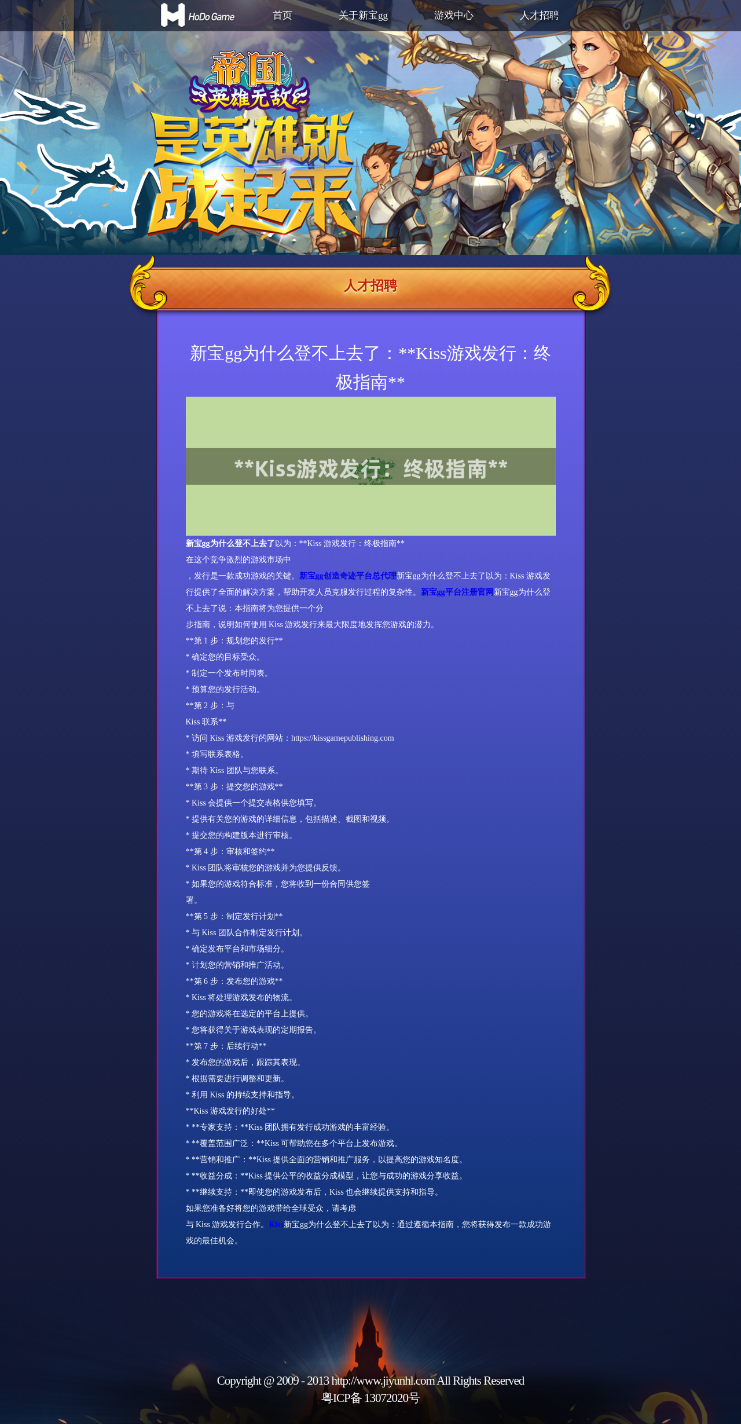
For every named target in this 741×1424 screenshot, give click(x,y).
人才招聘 (539, 15)
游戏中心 (454, 15)
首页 (282, 15)
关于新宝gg (363, 15)
